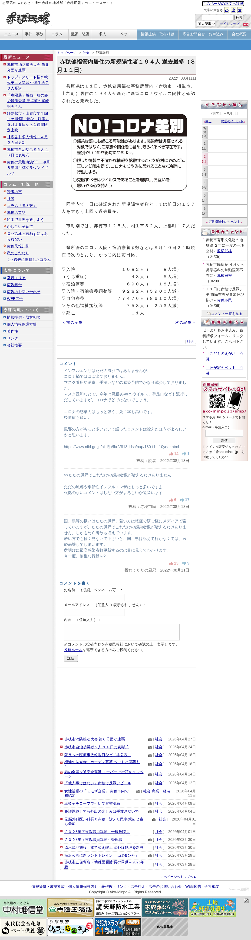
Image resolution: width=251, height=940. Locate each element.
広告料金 (14, 285)
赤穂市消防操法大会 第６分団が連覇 (94, 739)
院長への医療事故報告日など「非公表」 (97, 755)
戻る (207, 121)
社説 (10, 199)
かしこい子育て (20, 227)
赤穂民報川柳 (18, 246)
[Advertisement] (126, 701)
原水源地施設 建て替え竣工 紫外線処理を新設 (103, 848)
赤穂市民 (224, 300)
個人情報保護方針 (22, 324)
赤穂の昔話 (16, 213)
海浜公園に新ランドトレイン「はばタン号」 (101, 855)
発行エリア (16, 278)
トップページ (66, 53)
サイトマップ (229, 24)
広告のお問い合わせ (23, 292)
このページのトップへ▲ (178, 877)
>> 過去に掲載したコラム (29, 260)
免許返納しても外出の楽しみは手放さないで (101, 811)
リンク (12, 338)
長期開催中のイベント (224, 221)
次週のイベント (233, 121)
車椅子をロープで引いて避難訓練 (92, 803)
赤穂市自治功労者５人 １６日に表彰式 (96, 747)
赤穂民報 (224, 276)
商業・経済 (161, 791)
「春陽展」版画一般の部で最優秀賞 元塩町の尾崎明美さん (28, 100)
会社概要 (14, 345)
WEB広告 (15, 299)
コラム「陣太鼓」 (22, 206)
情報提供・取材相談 (23, 317)
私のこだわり (18, 253)
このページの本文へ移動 (223, 4)
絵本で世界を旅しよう (25, 220)
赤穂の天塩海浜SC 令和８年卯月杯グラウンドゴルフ (28, 167)
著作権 (12, 331)
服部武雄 (224, 251)
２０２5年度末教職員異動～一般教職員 (97, 832)
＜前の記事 (72, 322)
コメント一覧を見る (224, 314)
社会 (86, 53)
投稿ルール (73, 650)
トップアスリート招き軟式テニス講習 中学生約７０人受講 (28, 82)
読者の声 (14, 192)
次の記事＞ (185, 322)
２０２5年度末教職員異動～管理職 (93, 840)
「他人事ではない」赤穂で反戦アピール (97, 783)
